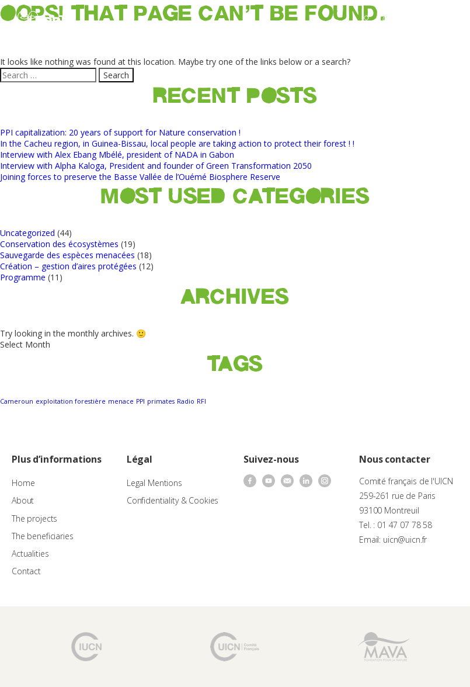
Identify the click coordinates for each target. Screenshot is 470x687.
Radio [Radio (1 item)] (185, 401)
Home (23, 482)
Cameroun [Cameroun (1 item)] (16, 401)
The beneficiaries (43, 536)
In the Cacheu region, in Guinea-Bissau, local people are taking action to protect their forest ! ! (177, 143)
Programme (23, 277)
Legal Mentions (154, 482)
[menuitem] (414, 21)
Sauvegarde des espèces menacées (67, 255)
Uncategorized (27, 232)
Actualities (30, 553)
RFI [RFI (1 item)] (201, 401)
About (23, 500)
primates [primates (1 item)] (161, 401)
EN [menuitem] (409, 20)
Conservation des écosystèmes (59, 243)
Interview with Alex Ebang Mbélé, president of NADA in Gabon (117, 154)
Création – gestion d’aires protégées (68, 266)
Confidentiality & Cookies (173, 500)
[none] (414, 21)
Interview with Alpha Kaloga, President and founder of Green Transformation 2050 (156, 165)
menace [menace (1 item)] (121, 401)
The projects (34, 518)
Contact (26, 571)
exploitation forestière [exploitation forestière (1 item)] (71, 401)
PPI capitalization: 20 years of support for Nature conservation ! (120, 132)
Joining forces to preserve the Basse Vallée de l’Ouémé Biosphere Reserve (140, 176)
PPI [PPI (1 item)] (140, 401)
